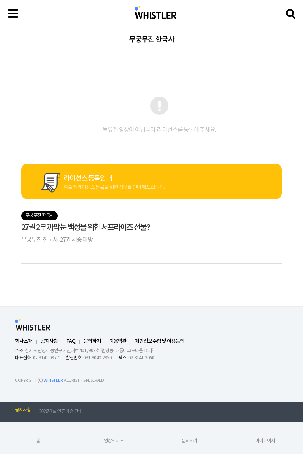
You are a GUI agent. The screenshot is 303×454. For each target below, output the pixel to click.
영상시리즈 (113, 440)
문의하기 (92, 341)
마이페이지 (265, 440)
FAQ (70, 341)
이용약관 (118, 341)
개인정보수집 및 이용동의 (159, 341)
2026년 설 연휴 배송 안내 (60, 410)
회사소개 (23, 341)
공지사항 (49, 341)
